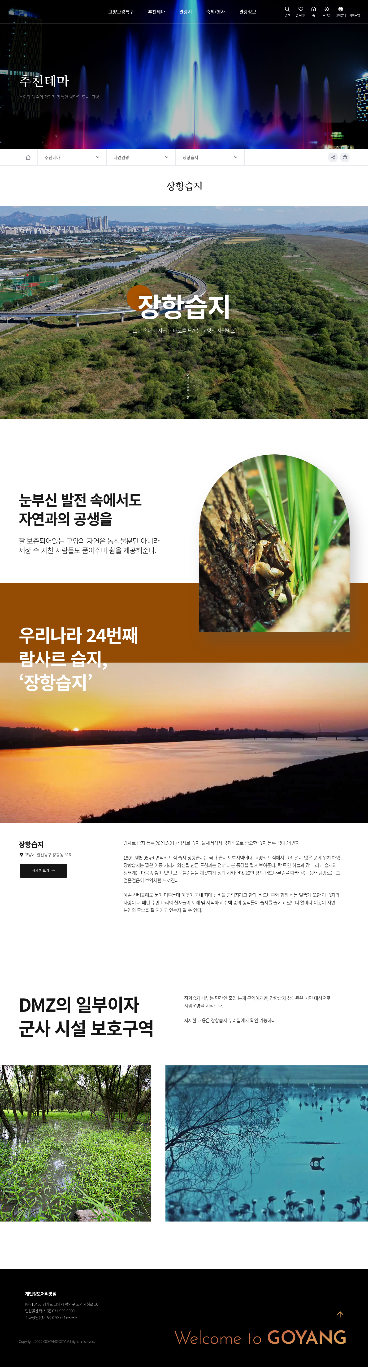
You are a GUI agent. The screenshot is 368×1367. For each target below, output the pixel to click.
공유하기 (333, 157)
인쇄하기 (345, 157)
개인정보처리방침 (40, 1293)
